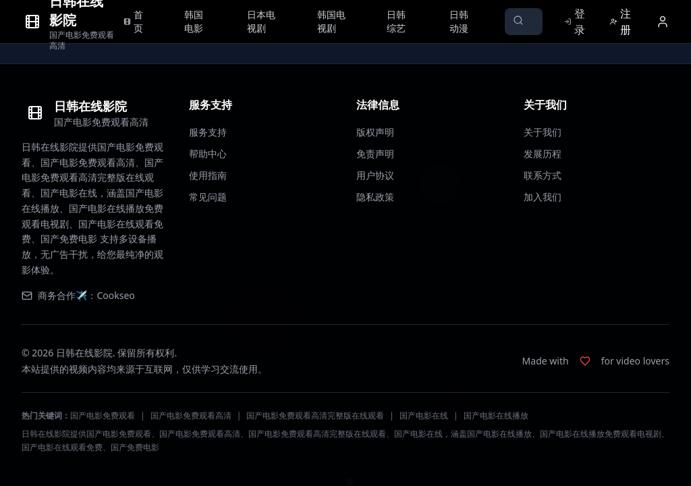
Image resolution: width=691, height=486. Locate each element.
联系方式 (542, 175)
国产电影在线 (423, 415)
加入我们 (542, 196)
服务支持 (208, 132)
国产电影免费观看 (102, 415)
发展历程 (542, 153)
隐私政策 (375, 196)
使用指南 (208, 175)
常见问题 (208, 196)
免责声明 (375, 153)
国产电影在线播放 (496, 415)
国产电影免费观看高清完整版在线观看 (315, 415)
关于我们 (542, 132)
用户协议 (375, 175)
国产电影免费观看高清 (190, 415)
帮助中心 (208, 153)
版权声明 (375, 132)
